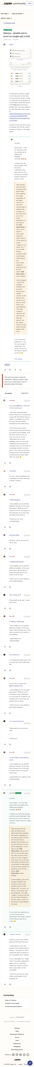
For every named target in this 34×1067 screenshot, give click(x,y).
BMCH (11, 44)
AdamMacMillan (14, 535)
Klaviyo (7, 365)
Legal (20, 1064)
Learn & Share (18, 13)
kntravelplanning (14, 655)
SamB (11, 400)
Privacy (26, 1064)
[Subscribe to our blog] (20, 1054)
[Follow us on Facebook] (13, 1054)
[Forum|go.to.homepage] (13, 3)
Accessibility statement (23, 1021)
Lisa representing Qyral (16, 721)
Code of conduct (10, 1000)
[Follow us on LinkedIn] (17, 1054)
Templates (17, 1046)
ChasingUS (12, 471)
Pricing (17, 1028)
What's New (6, 18)
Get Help (5, 13)
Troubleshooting (9, 23)
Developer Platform (17, 1034)
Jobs (17, 1040)
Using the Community (12, 1003)
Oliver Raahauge (14, 595)
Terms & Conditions (9, 1021)
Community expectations (13, 1006)
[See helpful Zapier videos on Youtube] (27, 1054)
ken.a (11, 494)
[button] (29, 3)
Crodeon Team (14, 934)
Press (17, 1037)
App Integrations (17, 1049)
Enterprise (17, 1043)
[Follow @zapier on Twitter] (24, 1054)
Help (17, 1031)
